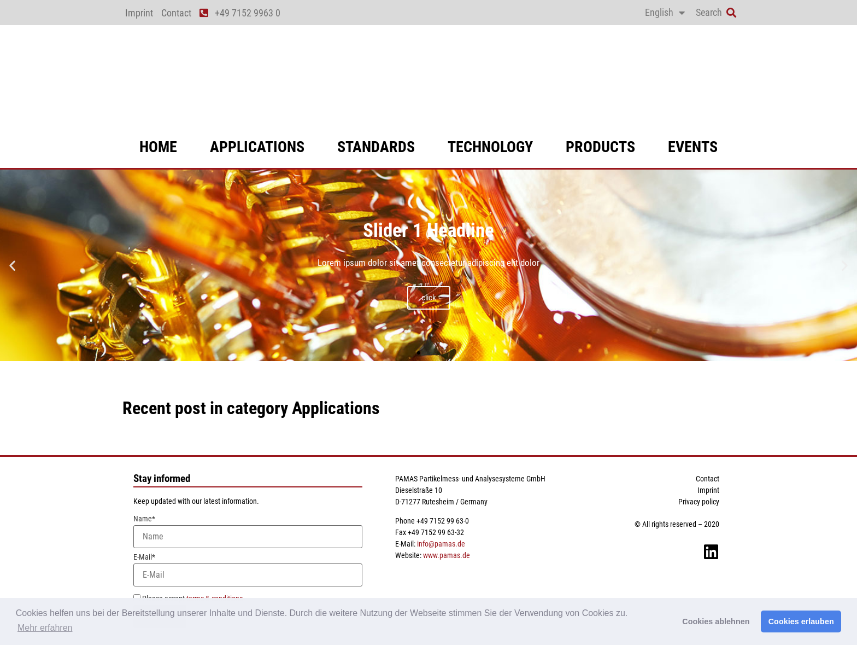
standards (376, 147)
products (600, 147)
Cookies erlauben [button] (801, 621)
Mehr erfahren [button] (45, 627)
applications (257, 147)
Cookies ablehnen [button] (715, 621)
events (693, 147)
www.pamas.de (446, 555)
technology (490, 147)
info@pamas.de (441, 543)
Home (158, 147)
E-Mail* (247, 569)
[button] (731, 13)
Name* (247, 531)
